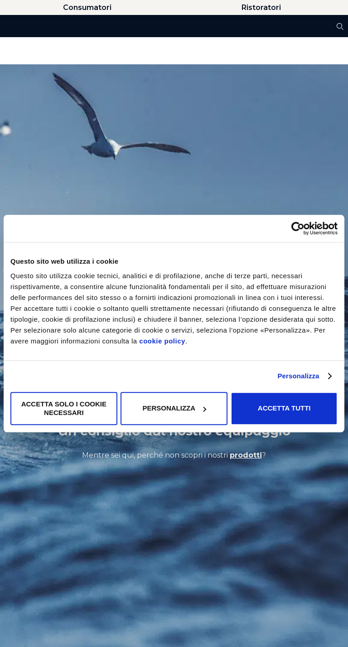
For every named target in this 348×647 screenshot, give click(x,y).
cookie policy (162, 341)
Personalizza (298, 376)
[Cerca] (340, 26)
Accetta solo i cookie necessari (63, 408)
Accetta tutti (284, 408)
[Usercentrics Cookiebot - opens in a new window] (298, 228)
